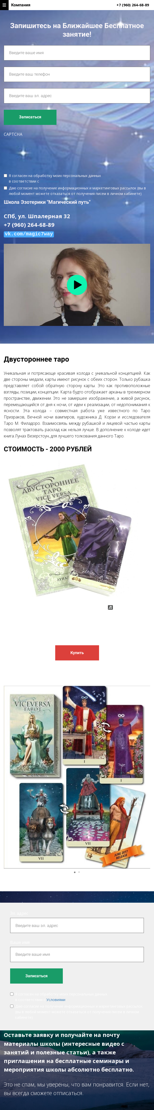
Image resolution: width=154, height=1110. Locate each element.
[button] (146, 777)
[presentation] (42, 151)
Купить (77, 652)
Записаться (30, 117)
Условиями (49, 181)
